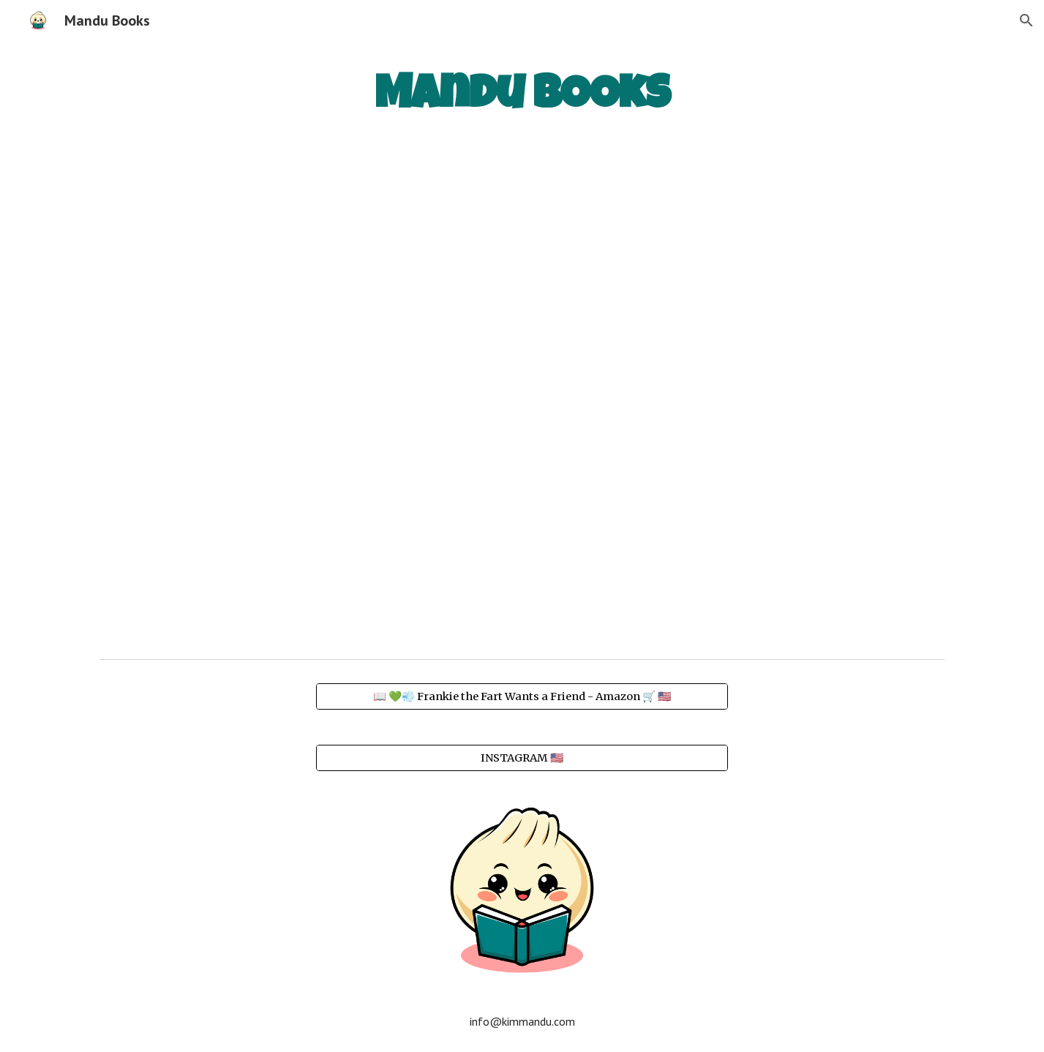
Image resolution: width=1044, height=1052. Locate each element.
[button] (1026, 20)
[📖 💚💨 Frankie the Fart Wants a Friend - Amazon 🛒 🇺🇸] (521, 696)
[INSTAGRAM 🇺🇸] (521, 757)
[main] (521, 95)
